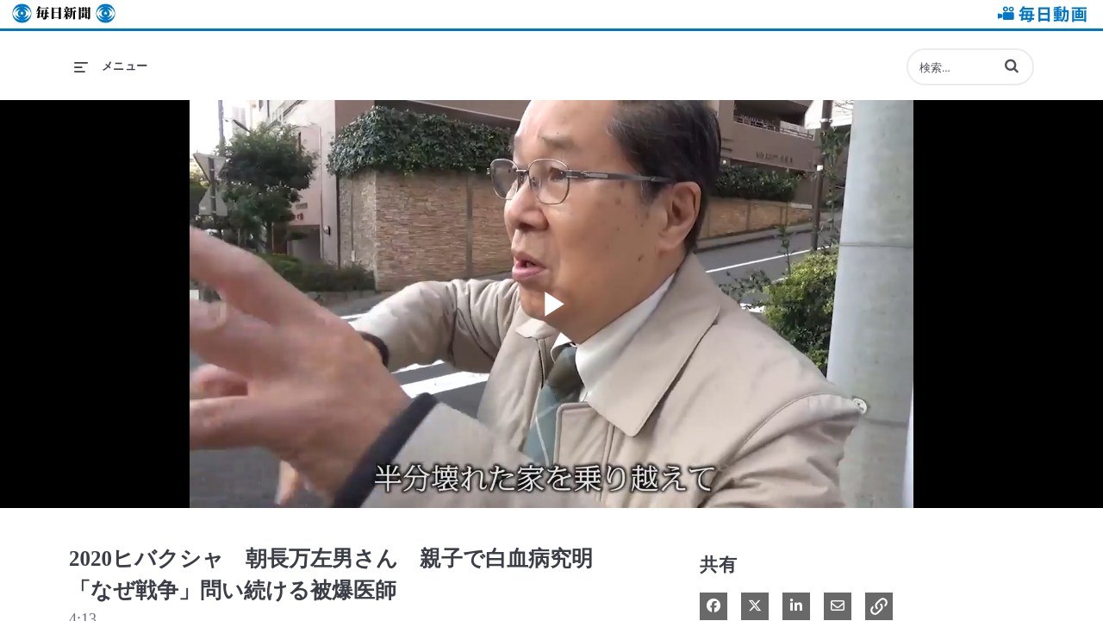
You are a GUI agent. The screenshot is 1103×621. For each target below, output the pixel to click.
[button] (1011, 65)
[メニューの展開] (111, 66)
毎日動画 (1039, 14)
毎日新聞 (63, 14)
